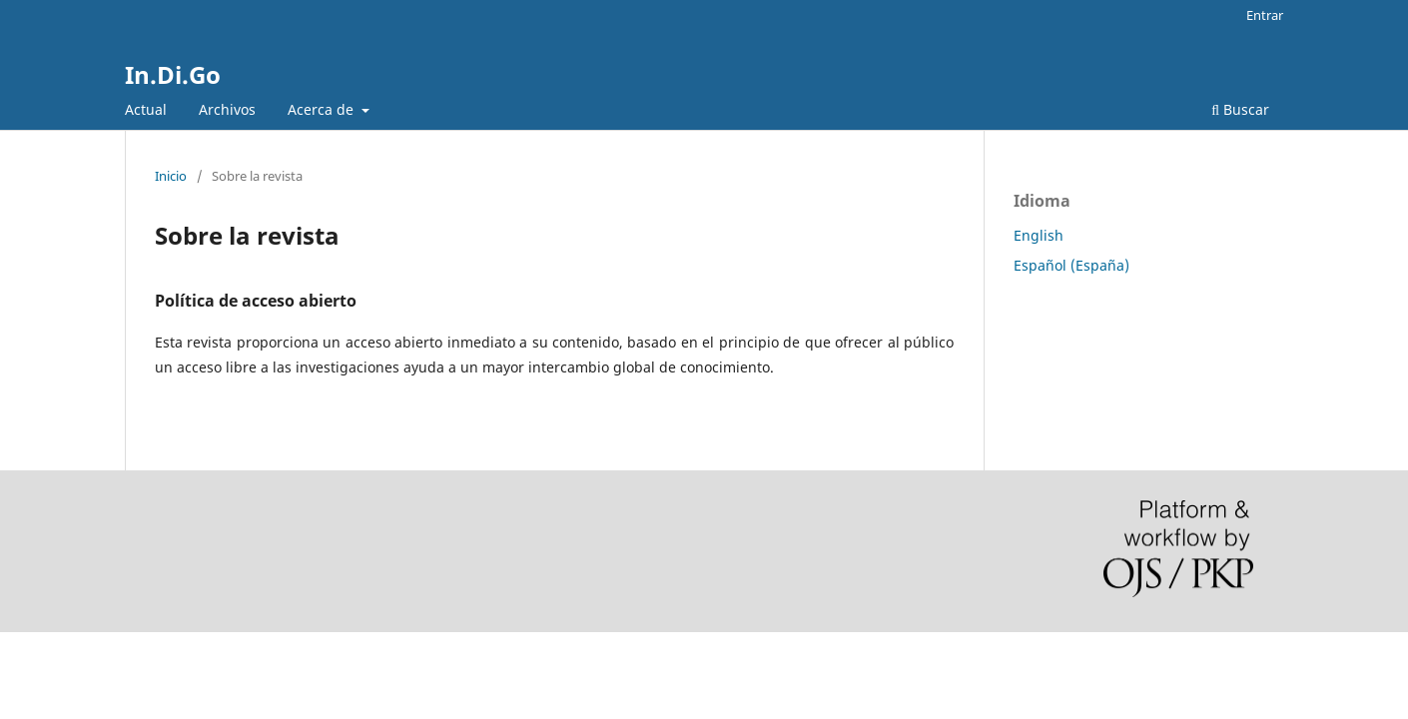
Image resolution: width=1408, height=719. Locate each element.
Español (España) (1071, 265)
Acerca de (322, 109)
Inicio (171, 176)
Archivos (227, 109)
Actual (146, 109)
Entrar (1264, 15)
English (1038, 235)
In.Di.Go (173, 74)
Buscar (1240, 109)
